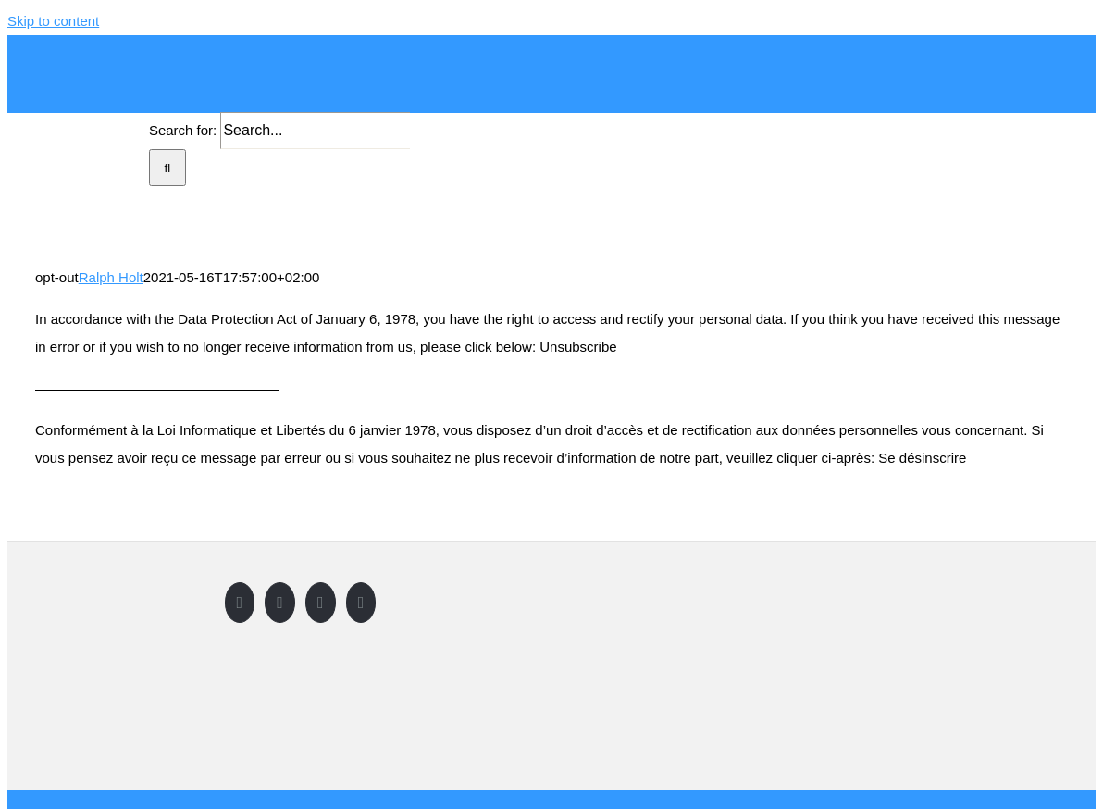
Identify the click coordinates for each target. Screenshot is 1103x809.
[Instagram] (320, 602)
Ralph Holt (111, 277)
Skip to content (53, 21)
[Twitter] (280, 602)
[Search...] (315, 130)
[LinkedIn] (361, 602)
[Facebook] (240, 602)
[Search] (167, 167)
